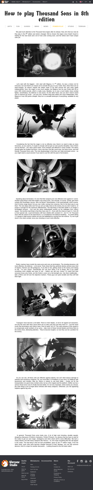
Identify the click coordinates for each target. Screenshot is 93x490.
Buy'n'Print (24, 479)
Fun (18, 26)
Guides (27, 26)
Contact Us (57, 467)
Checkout (70, 471)
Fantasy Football (32, 475)
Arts (10, 26)
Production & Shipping (57, 474)
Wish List (70, 466)
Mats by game (23, 469)
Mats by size (25, 473)
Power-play (58, 26)
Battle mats (15, 2)
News (46, 26)
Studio (71, 26)
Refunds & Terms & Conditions (59, 480)
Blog (55, 464)
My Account (71, 469)
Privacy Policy (58, 477)
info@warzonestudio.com (84, 465)
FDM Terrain (33, 484)
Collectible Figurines (33, 481)
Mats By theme (23, 476)
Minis (37, 26)
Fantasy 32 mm (34, 467)
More (44, 2)
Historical (33, 478)
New (31, 464)
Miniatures (25, 2)
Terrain (81, 26)
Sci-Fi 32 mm (34, 469)
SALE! (23, 466)
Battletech (33, 472)
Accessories (36, 2)
